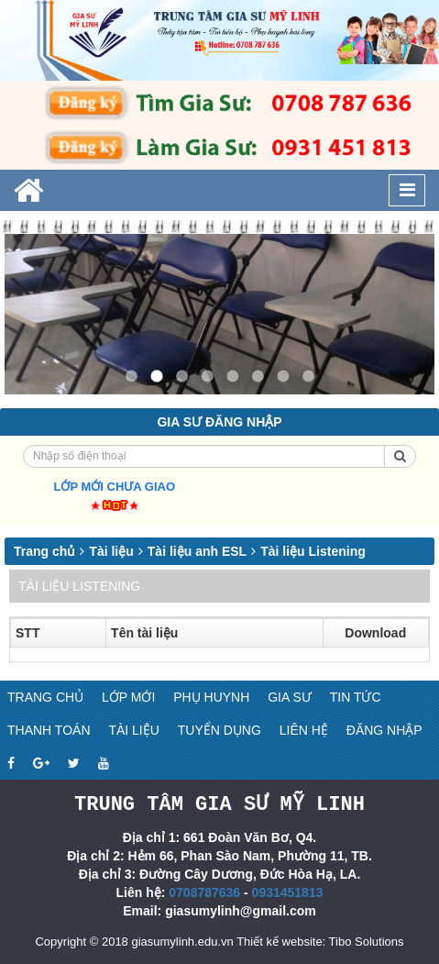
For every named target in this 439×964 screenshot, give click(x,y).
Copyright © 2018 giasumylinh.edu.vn (134, 940)
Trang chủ (44, 551)
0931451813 (288, 891)
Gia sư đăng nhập (219, 422)
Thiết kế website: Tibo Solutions (319, 940)
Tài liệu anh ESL (197, 551)
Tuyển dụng (219, 730)
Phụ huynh (211, 697)
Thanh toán (49, 730)
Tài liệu (111, 551)
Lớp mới (128, 697)
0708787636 (204, 891)
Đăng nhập (384, 730)
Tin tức (355, 697)
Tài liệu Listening (313, 551)
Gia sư (290, 697)
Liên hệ (304, 730)
